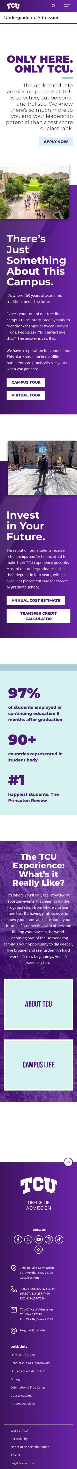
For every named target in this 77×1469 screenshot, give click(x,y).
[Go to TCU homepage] (13, 6)
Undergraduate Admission (32, 17)
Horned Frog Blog (23, 1355)
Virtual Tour (25, 395)
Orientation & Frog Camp (28, 1387)
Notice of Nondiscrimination (30, 1447)
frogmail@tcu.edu (32, 1330)
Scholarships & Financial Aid (30, 1363)
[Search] (53, 6)
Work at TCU (19, 1430)
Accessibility (19, 1439)
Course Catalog (21, 1395)
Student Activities (23, 1404)
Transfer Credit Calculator (38, 616)
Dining (15, 1379)
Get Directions (29, 1277)
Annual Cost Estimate (35, 600)
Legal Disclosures (23, 1463)
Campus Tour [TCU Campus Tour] (25, 382)
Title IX (15, 1455)
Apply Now (56, 142)
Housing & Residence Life (28, 1371)
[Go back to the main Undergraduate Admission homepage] (39, 1193)
